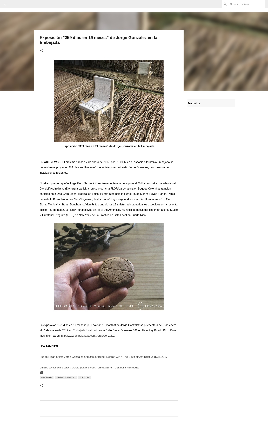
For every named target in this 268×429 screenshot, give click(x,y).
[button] (42, 50)
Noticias (84, 377)
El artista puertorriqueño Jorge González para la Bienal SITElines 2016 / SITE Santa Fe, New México (89, 367)
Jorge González (66, 377)
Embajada (46, 377)
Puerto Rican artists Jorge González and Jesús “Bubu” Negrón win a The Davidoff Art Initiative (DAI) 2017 (104, 356)
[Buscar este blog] (247, 4)
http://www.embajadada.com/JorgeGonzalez (88, 335)
